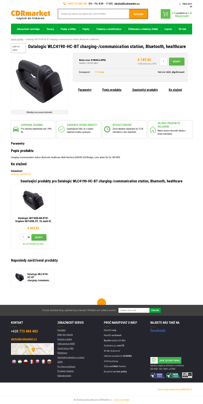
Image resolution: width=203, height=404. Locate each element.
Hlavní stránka (17, 39)
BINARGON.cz (186, 389)
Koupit (177, 61)
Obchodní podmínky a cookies (70, 357)
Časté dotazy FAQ (65, 348)
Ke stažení (175, 90)
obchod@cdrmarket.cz (127, 3)
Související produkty (145, 90)
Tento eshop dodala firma (169, 389)
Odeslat (155, 310)
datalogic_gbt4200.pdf (21, 174)
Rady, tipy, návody (65, 334)
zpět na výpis (16, 48)
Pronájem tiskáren (65, 371)
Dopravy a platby (64, 339)
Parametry (85, 90)
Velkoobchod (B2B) (66, 343)
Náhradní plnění (64, 375)
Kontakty (61, 330)
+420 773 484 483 (75, 3)
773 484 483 (24, 331)
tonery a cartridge (121, 399)
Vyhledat (138, 14)
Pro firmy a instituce (66, 366)
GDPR (60, 362)
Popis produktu (111, 90)
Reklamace (62, 352)
